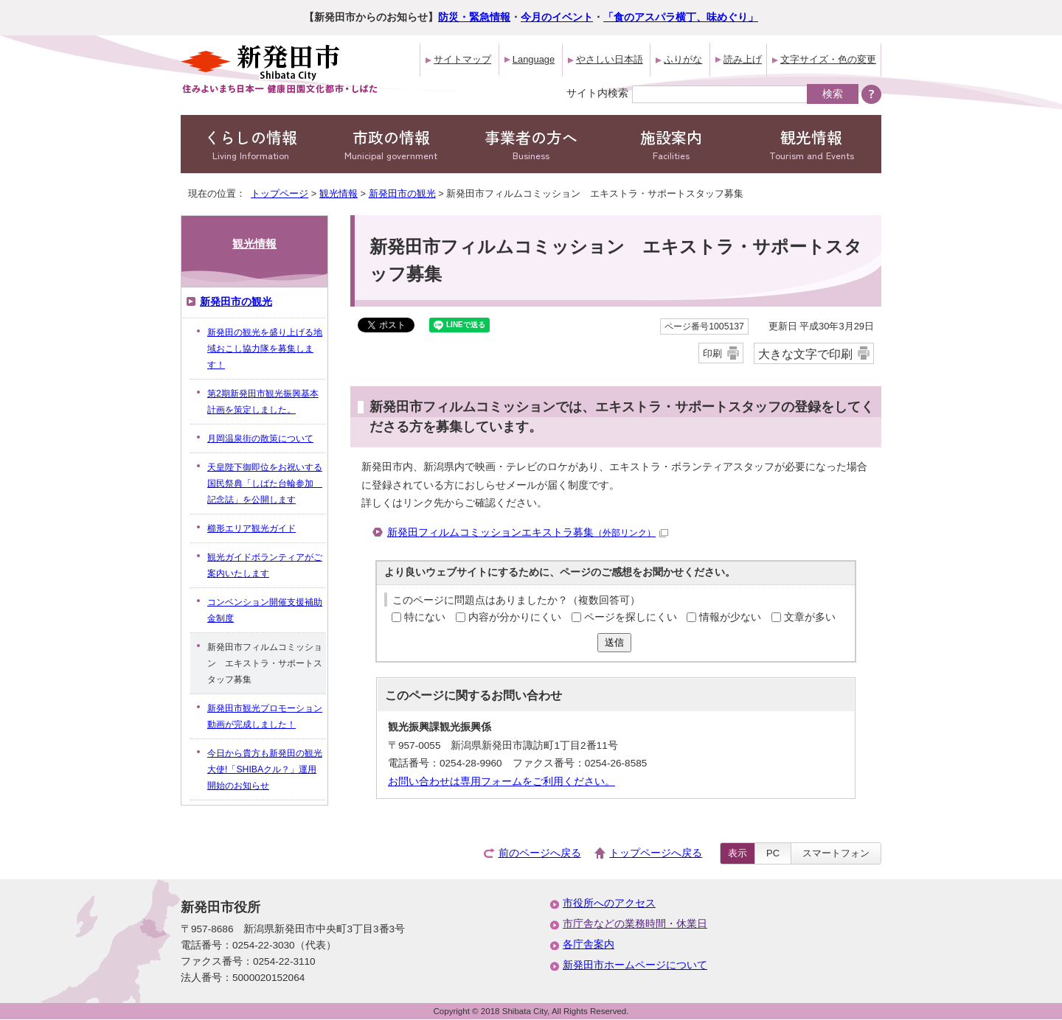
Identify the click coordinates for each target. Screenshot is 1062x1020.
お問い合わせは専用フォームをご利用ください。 (501, 781)
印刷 (712, 353)
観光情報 (811, 144)
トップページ (279, 193)
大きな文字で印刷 (805, 353)
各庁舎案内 (588, 944)
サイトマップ (462, 59)
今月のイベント (557, 17)
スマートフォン (836, 853)
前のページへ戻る (540, 853)
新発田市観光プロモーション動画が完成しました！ (264, 716)
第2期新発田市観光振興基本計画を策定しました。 (263, 401)
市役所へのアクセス (609, 903)
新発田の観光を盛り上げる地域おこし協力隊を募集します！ (264, 348)
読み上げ (742, 59)
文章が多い (810, 617)
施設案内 (671, 144)
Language (534, 59)
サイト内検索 (597, 93)
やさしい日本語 (609, 59)
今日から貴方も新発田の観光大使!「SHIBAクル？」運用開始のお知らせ (264, 769)
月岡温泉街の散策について (260, 438)
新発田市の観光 (402, 193)
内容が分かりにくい (514, 617)
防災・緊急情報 (474, 17)
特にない (424, 617)
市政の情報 (391, 144)
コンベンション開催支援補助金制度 (264, 610)
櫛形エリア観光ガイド (251, 528)
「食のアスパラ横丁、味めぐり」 (680, 17)
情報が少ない (730, 617)
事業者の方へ (531, 144)
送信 (614, 642)
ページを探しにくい (630, 617)
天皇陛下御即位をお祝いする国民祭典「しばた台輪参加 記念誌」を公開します (264, 483)
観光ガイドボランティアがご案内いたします (264, 565)
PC (773, 853)
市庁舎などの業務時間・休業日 (635, 923)
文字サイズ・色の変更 (828, 59)
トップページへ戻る (655, 853)
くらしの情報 (250, 144)
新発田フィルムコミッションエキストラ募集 (527, 532)
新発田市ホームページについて (635, 965)
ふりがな (683, 59)
